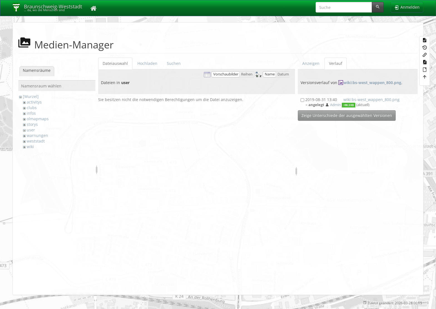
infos (31, 113)
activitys (34, 102)
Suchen (174, 63)
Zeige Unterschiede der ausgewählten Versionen (346, 115)
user (31, 130)
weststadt (36, 141)
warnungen (37, 135)
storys (32, 124)
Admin (335, 104)
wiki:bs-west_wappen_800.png (372, 82)
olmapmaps (38, 118)
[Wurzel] (31, 96)
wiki (30, 146)
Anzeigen (310, 63)
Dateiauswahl (115, 63)
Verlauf (335, 63)
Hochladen (147, 63)
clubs (32, 107)
